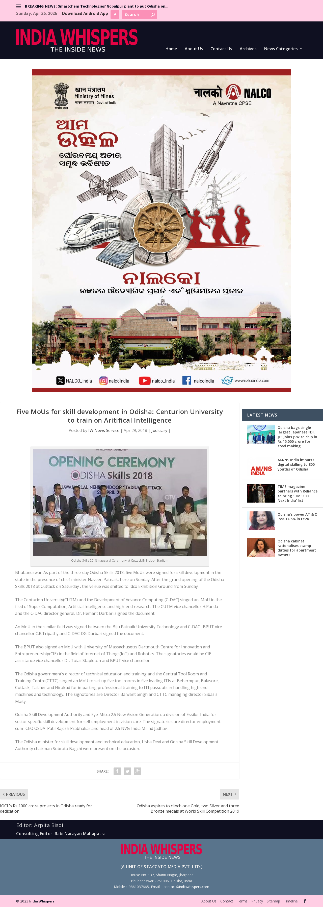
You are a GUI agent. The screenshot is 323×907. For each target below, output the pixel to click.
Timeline (291, 901)
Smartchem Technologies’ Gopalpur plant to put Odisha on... (113, 6)
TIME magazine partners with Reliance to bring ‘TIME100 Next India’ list (297, 493)
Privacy (257, 901)
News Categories (281, 49)
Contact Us (221, 49)
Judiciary (159, 430)
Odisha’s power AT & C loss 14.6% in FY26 (297, 516)
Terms (242, 901)
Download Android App (85, 13)
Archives (248, 49)
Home (171, 49)
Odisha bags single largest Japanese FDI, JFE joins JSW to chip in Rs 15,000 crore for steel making (297, 436)
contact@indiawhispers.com (186, 886)
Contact (226, 901)
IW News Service (103, 430)
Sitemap (273, 901)
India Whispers (42, 901)
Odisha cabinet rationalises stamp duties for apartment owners (297, 548)
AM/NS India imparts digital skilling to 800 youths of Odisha (296, 464)
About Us (194, 49)
